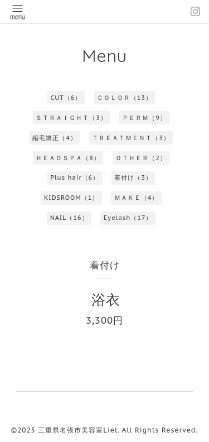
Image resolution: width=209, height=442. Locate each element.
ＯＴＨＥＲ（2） (141, 158)
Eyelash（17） (128, 218)
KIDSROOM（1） (71, 197)
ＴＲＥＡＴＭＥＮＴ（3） (131, 138)
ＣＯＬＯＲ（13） (124, 98)
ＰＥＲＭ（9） (144, 118)
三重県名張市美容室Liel (78, 430)
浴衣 (105, 299)
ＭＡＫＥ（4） (136, 197)
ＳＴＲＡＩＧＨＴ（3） (71, 118)
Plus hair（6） (74, 177)
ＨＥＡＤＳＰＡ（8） (68, 158)
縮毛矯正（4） (54, 138)
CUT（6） (65, 98)
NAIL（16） (69, 218)
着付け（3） (133, 177)
